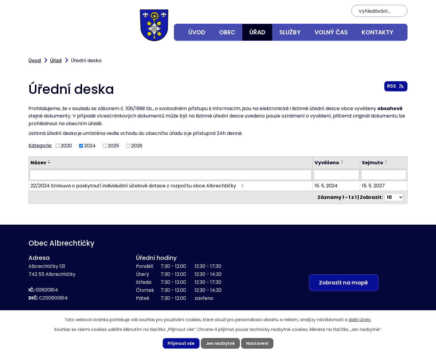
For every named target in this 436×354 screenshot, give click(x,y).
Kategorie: (40, 145)
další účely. (360, 320)
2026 (136, 145)
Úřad (257, 32)
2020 (66, 145)
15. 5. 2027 (373, 185)
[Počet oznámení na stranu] (393, 197)
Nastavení (257, 343)
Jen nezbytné (220, 343)
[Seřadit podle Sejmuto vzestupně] (386, 160)
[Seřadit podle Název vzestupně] (49, 160)
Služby (290, 32)
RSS (395, 86)
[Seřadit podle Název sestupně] (49, 163)
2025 (113, 145)
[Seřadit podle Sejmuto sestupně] (386, 163)
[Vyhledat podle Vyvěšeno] (336, 175)
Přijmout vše (181, 343)
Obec (227, 32)
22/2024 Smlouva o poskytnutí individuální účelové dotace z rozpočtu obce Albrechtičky (138, 185)
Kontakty (377, 32)
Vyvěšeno (327, 162)
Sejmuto (372, 162)
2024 (90, 145)
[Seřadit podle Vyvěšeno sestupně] (342, 163)
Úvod (196, 32)
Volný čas (331, 32)
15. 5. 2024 (326, 185)
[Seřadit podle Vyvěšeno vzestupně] (342, 160)
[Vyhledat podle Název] (171, 175)
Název (38, 162)
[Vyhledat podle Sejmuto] (383, 175)
